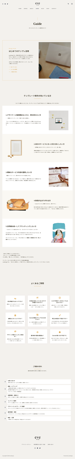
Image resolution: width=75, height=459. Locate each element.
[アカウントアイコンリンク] (72, 4)
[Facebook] (5, 3)
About (31, 8)
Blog (43, 8)
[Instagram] (2, 3)
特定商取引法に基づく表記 (39, 444)
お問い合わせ (51, 444)
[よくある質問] (13, 69)
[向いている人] (13, 67)
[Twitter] (7, 3)
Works (25, 8)
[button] (68, 4)
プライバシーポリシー (26, 444)
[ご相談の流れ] (13, 72)
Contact (55, 8)
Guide (37, 8)
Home (19, 8)
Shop (48, 8)
